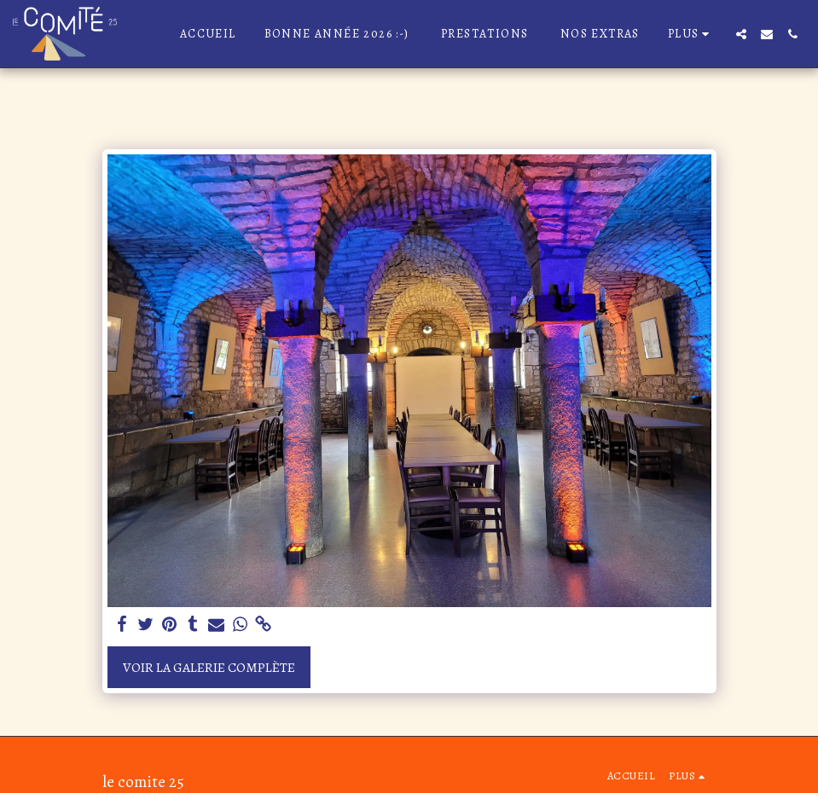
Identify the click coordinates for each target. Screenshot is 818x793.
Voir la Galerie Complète (209, 667)
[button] (741, 34)
